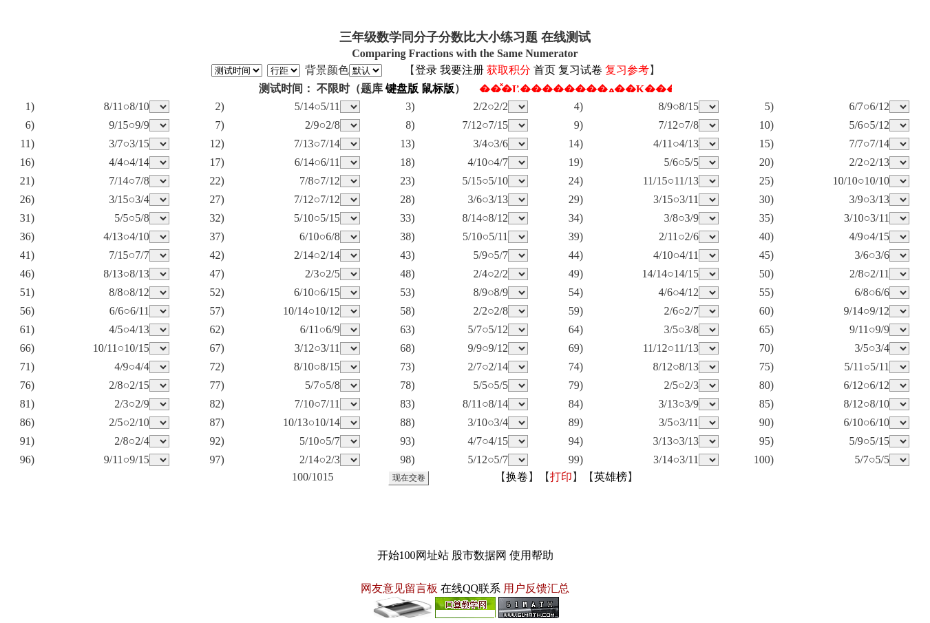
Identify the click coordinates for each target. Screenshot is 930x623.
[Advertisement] (465, 516)
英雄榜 (610, 477)
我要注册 (462, 70)
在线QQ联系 (470, 588)
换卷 (517, 477)
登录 (426, 70)
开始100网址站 (413, 555)
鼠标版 (437, 88)
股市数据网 (479, 555)
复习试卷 (580, 70)
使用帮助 (531, 555)
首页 (544, 70)
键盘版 (402, 88)
